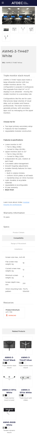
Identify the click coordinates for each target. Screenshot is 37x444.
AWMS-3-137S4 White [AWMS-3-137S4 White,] (26, 391)
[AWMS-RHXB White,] (9, 410)
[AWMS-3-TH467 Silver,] (26, 346)
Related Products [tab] (18, 331)
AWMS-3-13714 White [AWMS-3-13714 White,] (9, 391)
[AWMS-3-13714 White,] (9, 378)
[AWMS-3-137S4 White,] (26, 378)
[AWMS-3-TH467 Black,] (9, 346)
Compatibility (18, 238)
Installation (18, 249)
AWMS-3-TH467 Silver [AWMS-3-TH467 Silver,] (25, 358)
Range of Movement (18, 243)
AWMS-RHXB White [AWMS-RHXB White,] (9, 423)
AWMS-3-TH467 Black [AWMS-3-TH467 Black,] (9, 358)
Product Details (18, 232)
